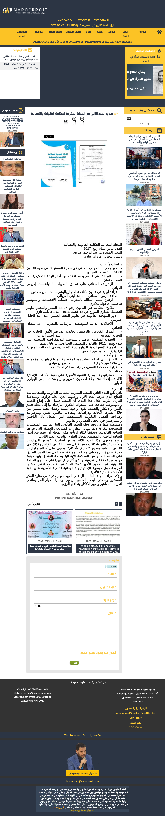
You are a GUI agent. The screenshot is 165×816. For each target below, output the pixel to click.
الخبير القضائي (12, 410)
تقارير (88, 32)
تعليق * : (112, 613)
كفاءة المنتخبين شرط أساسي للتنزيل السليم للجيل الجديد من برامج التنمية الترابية (144, 176)
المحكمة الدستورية (12, 158)
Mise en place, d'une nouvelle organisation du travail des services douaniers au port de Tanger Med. (98, 548)
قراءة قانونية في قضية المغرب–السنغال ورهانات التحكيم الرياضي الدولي (20, 65)
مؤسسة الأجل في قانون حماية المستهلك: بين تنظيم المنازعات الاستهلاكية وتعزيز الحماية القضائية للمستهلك (144, 327)
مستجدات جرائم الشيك (12, 431)
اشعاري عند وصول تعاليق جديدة (98, 652)
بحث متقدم (144, 123)
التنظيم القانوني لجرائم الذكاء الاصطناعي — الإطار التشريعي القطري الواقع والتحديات (20, 57)
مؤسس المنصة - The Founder (82, 735)
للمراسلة (39, 32)
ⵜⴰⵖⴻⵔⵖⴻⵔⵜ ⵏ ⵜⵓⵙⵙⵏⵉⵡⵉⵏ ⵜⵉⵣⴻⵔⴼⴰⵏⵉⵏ (82, 20)
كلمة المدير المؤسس (145, 51)
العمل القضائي (125, 34)
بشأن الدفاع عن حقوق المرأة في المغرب (145, 59)
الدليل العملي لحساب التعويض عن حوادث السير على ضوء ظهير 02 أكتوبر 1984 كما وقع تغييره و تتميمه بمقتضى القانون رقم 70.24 (144, 287)
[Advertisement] (94, 213)
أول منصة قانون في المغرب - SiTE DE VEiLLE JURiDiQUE (82, 25)
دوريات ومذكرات (73, 32)
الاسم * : (112, 574)
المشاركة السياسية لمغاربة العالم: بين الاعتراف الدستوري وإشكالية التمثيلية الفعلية (12, 185)
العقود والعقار (55, 32)
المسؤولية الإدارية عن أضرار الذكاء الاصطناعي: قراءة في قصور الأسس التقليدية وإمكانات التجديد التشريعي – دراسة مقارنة (144, 214)
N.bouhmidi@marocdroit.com (82, 781)
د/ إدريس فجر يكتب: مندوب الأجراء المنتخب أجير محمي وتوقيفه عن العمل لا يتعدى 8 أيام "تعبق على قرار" (144, 448)
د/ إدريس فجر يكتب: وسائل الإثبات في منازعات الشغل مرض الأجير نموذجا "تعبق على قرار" (144, 485)
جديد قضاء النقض (22, 34)
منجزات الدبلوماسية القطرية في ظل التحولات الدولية (144, 363)
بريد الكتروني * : (108, 587)
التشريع (142, 32)
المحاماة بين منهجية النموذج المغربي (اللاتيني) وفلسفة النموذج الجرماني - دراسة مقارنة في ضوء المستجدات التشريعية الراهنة (144, 400)
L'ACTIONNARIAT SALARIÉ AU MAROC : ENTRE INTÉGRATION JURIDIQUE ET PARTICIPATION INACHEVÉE (12, 122)
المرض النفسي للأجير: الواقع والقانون (144, 251)
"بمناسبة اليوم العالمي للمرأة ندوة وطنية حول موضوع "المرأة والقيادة (49, 547)
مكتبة (100, 32)
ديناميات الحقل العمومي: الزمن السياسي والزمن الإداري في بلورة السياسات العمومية (12, 314)
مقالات (111, 32)
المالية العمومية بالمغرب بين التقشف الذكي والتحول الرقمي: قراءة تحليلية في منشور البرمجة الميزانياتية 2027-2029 (12, 349)
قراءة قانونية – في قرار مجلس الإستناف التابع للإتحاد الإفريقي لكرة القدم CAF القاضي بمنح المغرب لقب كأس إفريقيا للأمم (12, 280)
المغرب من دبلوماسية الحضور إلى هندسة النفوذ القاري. (12, 248)
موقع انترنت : (110, 600)
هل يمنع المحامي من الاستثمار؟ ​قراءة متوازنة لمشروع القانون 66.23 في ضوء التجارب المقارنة (12, 383)
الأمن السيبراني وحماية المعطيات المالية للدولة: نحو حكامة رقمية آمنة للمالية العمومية (12, 218)
